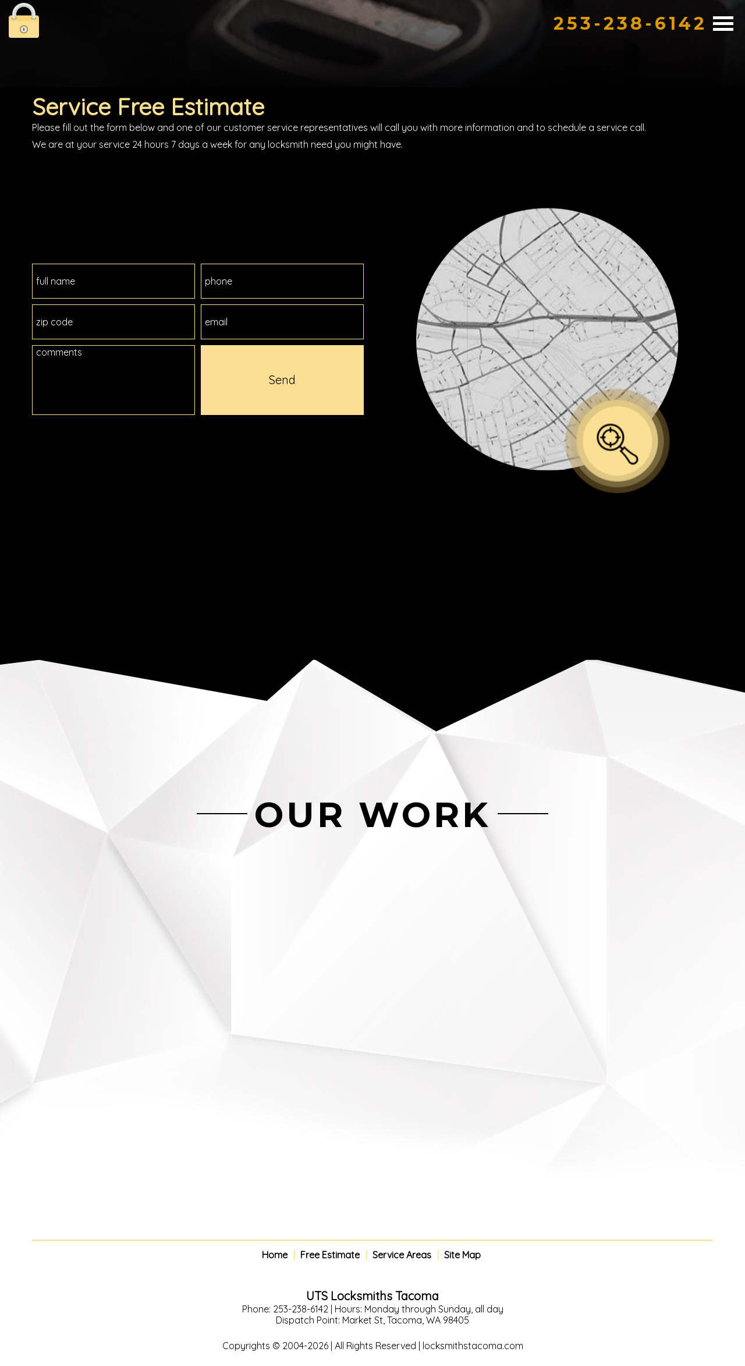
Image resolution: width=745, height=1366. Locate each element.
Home (275, 1255)
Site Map (462, 1255)
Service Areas (401, 1255)
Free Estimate (330, 1255)
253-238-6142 (630, 23)
